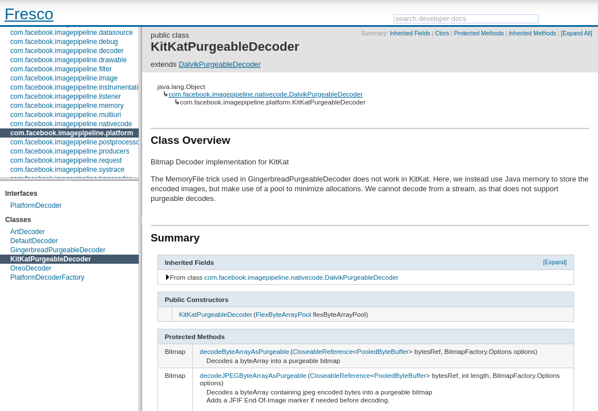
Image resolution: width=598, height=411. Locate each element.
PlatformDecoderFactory (47, 277)
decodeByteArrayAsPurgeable (244, 351)
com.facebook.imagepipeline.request (66, 160)
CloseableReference (323, 351)
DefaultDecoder (34, 241)
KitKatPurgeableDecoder (50, 259)
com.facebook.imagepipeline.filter (61, 69)
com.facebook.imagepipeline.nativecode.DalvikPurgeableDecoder (265, 94)
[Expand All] (576, 33)
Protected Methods (479, 33)
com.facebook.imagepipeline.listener (65, 96)
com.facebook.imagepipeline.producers (70, 151)
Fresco (29, 14)
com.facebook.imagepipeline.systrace (67, 170)
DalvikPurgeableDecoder (220, 64)
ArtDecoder (27, 232)
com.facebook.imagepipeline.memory (67, 106)
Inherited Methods (532, 33)
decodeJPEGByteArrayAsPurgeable (253, 375)
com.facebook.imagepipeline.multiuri (65, 115)
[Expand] (555, 262)
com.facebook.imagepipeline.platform (71, 133)
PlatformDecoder (36, 205)
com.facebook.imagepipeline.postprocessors (78, 142)
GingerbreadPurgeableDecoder (58, 250)
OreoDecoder (30, 268)
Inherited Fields (410, 33)
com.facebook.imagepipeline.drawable (68, 60)
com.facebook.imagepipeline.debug (64, 42)
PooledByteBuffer (383, 351)
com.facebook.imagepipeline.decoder (67, 51)
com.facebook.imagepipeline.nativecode (71, 124)
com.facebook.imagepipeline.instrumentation (78, 87)
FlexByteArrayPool (283, 314)
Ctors (442, 33)
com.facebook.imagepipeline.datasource (71, 33)
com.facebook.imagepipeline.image (64, 78)
